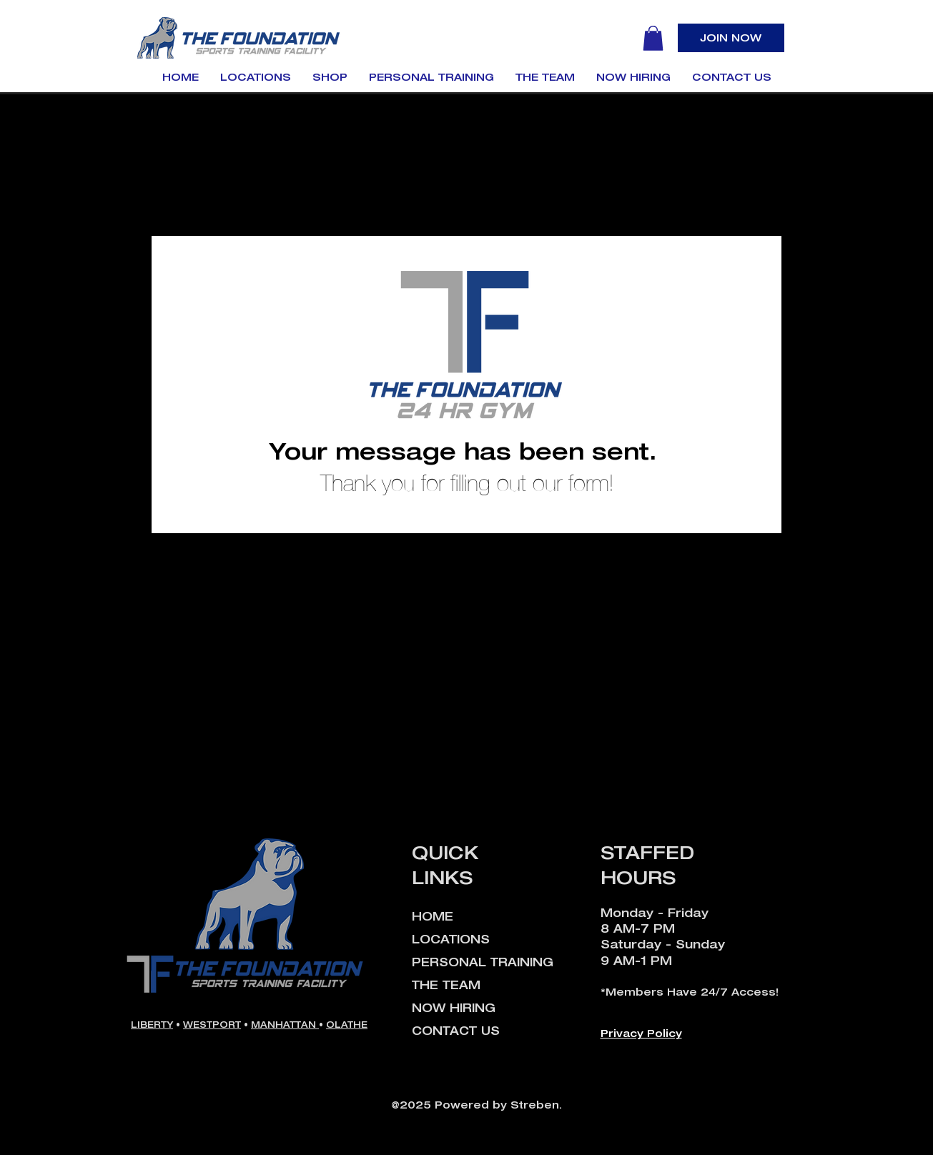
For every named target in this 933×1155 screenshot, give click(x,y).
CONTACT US (456, 1030)
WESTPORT (212, 1024)
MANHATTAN (285, 1024)
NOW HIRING (453, 1008)
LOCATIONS (451, 939)
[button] (653, 38)
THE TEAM (446, 985)
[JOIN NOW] (731, 38)
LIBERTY (152, 1024)
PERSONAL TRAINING (482, 962)
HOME (432, 916)
